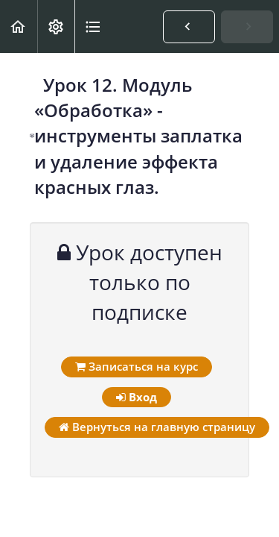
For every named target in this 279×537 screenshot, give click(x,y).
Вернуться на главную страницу (157, 426)
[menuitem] (55, 26)
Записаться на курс (136, 366)
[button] (18, 26)
